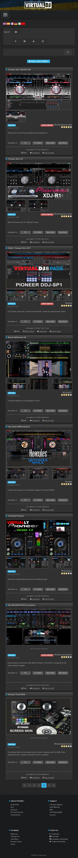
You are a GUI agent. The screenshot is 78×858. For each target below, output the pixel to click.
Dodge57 (68, 392)
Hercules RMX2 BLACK (19, 426)
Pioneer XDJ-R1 (15, 159)
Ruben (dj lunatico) (64, 655)
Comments (36, 153)
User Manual (55, 807)
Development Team (64, 125)
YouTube (54, 836)
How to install (49, 153)
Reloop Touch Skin (16, 694)
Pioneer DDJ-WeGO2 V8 (19, 69)
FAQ (51, 810)
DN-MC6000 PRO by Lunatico (21, 605)
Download (15, 805)
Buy (12, 807)
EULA (13, 844)
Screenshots (15, 815)
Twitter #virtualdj (57, 842)
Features (14, 810)
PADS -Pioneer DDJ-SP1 (19, 248)
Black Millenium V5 (17, 337)
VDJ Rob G (68, 571)
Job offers (15, 839)
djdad (70, 303)
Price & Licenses (17, 812)
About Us (14, 834)
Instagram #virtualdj (59, 839)
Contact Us (15, 836)
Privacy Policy (16, 842)
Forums (53, 815)
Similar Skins (29, 331)
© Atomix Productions (39, 855)
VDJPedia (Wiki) (56, 812)
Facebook (54, 834)
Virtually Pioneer (16, 516)
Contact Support (56, 805)
